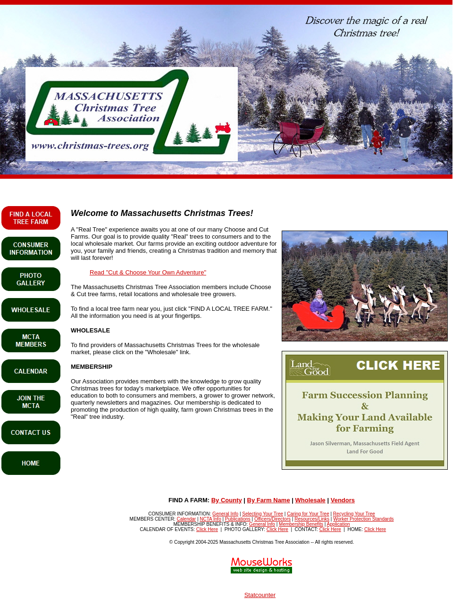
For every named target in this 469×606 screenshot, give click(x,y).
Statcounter (260, 594)
